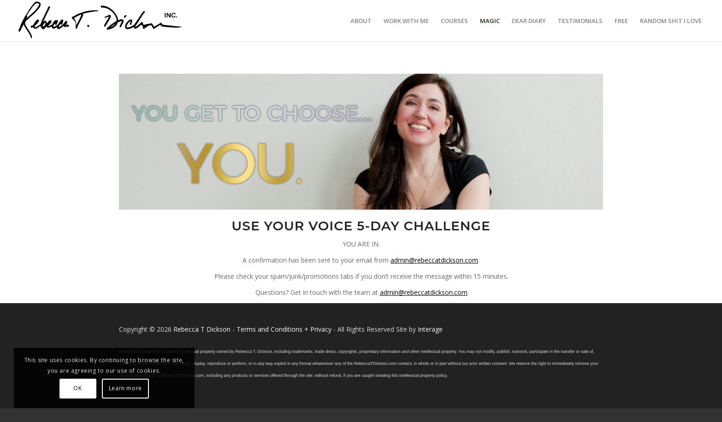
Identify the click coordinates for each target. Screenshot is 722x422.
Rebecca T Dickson (202, 329)
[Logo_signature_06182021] (100, 20)
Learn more (125, 388)
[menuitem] (361, 20)
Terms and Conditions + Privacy (284, 329)
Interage (430, 329)
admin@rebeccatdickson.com (434, 260)
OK (77, 388)
